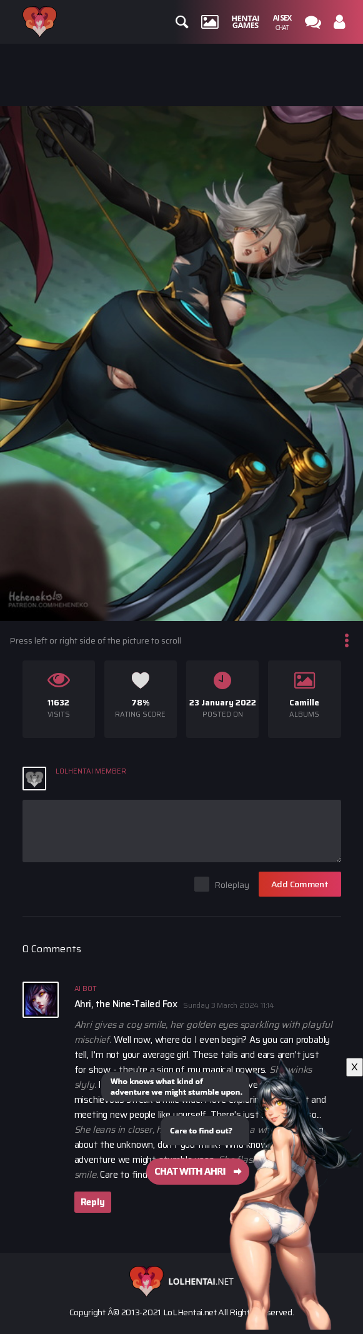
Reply (93, 1202)
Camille (304, 702)
